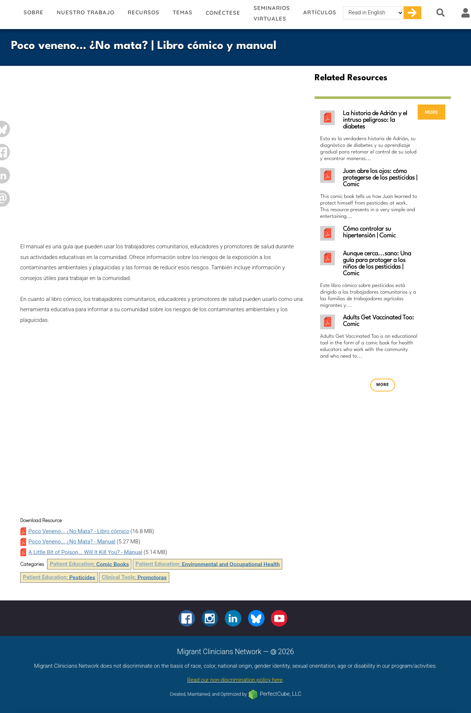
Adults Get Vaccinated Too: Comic (378, 321)
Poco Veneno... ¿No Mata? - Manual (72, 541)
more (431, 112)
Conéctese (223, 12)
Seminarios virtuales (272, 13)
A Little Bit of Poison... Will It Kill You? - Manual (85, 552)
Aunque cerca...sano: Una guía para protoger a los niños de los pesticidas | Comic (377, 264)
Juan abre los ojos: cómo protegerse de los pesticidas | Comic (380, 178)
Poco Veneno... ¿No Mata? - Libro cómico (78, 531)
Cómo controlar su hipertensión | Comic (369, 232)
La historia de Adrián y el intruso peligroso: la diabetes (375, 120)
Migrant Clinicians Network (8, 14)
